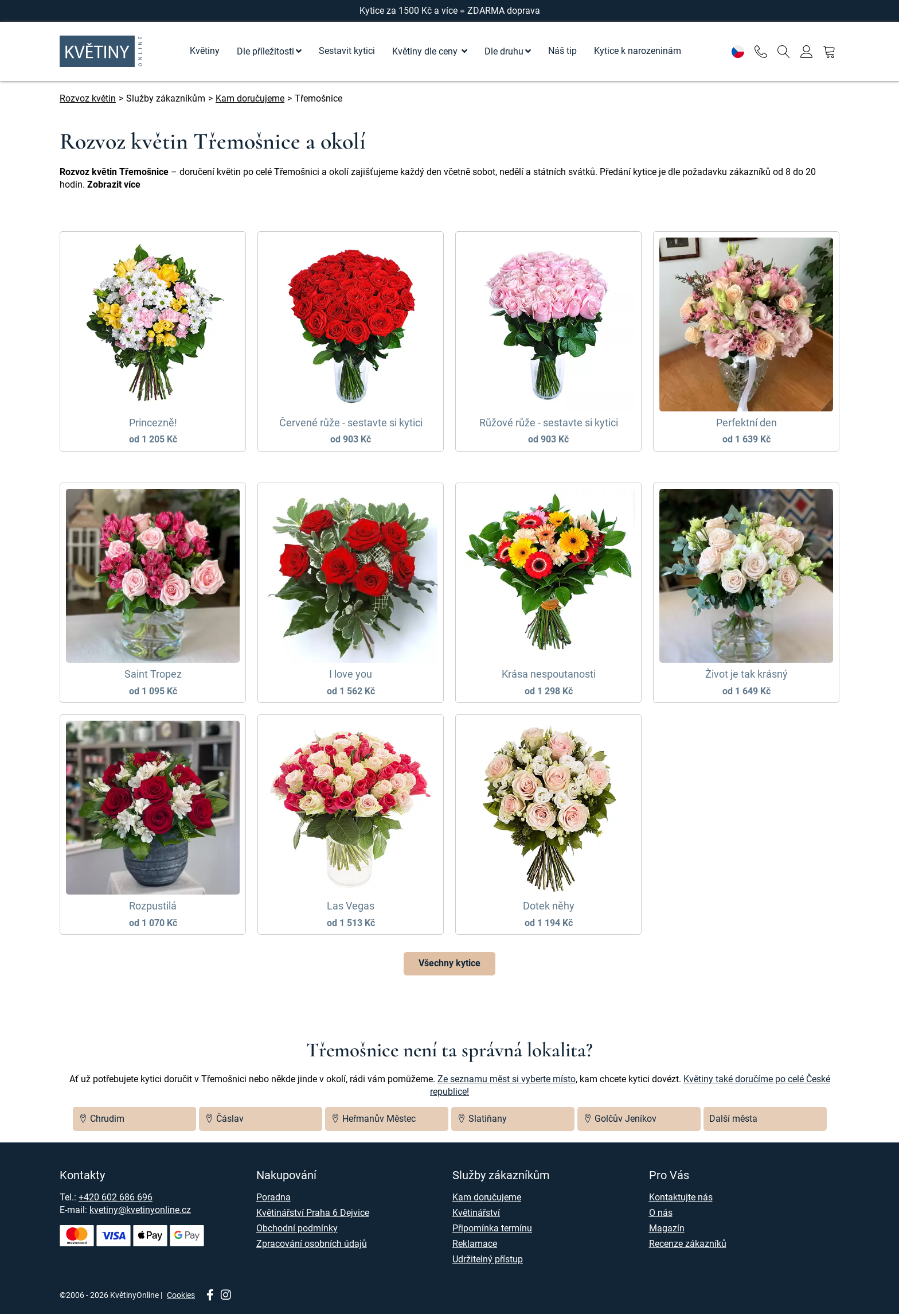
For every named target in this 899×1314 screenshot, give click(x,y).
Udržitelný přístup (487, 1259)
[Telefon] (761, 51)
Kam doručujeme (486, 1197)
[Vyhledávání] (783, 51)
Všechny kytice (449, 963)
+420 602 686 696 (116, 1197)
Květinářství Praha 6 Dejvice (312, 1212)
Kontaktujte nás (681, 1197)
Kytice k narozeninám (637, 50)
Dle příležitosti (265, 51)
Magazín (667, 1228)
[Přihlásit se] (806, 51)
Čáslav (224, 1118)
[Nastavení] (738, 51)
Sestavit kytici (347, 50)
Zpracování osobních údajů (311, 1243)
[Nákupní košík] (829, 51)
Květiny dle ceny (426, 51)
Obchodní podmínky (297, 1228)
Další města (733, 1118)
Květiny (205, 50)
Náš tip (562, 50)
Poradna (273, 1197)
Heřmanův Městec (373, 1118)
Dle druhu (503, 51)
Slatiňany (482, 1118)
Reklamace (474, 1243)
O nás (661, 1212)
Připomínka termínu (492, 1228)
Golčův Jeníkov (619, 1118)
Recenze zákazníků (687, 1243)
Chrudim (101, 1118)
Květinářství (476, 1212)
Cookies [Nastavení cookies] (181, 1295)
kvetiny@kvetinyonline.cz (140, 1209)
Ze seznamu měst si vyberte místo (506, 1079)
